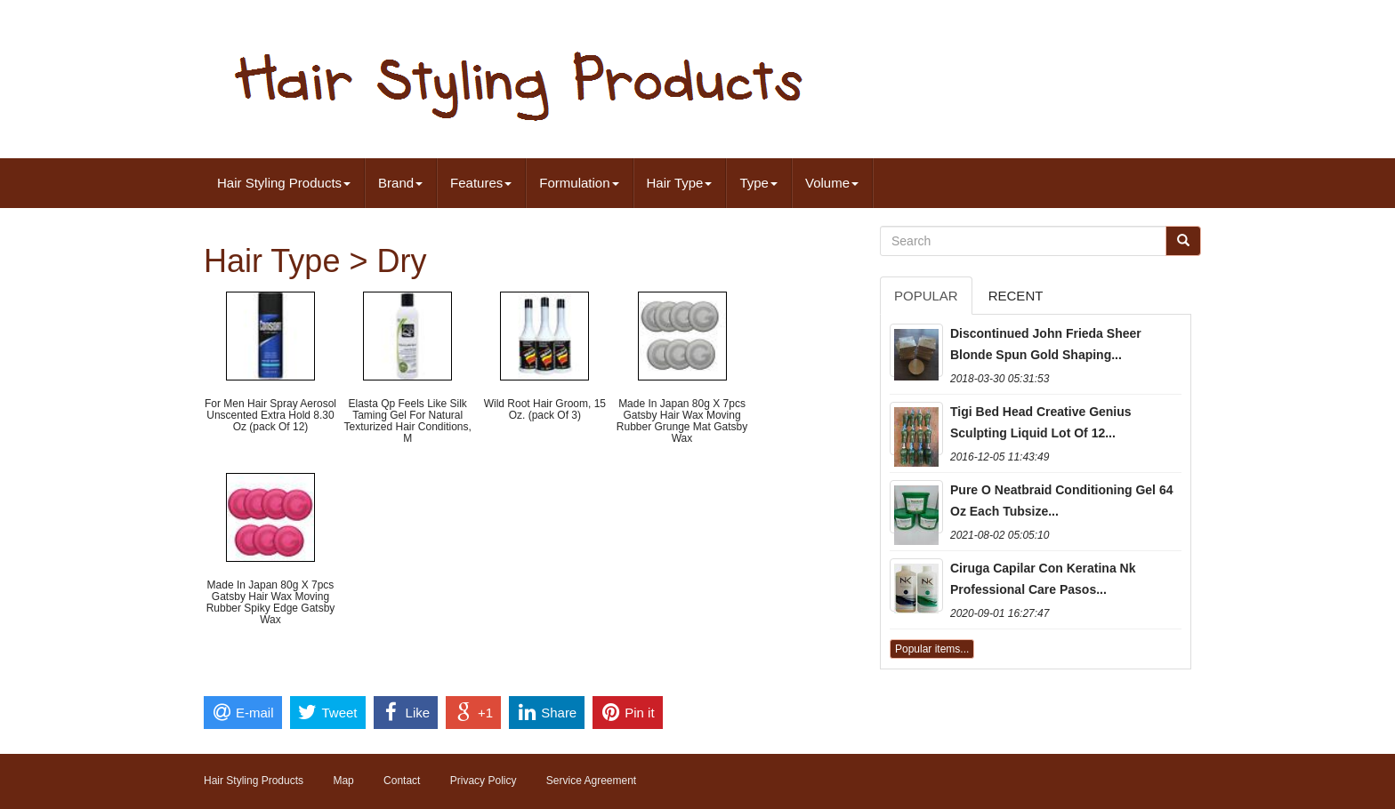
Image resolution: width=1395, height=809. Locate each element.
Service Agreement (591, 780)
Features (481, 182)
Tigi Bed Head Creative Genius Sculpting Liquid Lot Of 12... (1041, 422)
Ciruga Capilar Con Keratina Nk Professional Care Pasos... (1043, 579)
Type (758, 182)
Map (343, 780)
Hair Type (680, 182)
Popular (926, 295)
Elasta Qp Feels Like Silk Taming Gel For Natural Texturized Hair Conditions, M (407, 421)
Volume (832, 182)
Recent (1016, 295)
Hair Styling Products (284, 182)
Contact (401, 780)
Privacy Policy (483, 780)
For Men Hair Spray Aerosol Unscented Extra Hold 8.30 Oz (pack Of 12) (270, 415)
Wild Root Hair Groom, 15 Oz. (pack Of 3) (545, 409)
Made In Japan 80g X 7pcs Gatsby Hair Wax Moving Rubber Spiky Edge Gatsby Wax (270, 603)
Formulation (578, 182)
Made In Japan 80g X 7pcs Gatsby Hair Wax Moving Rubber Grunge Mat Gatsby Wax (682, 421)
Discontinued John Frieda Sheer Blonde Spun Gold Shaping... (1045, 344)
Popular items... (932, 649)
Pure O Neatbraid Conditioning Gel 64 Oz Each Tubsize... (1061, 500)
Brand (400, 182)
